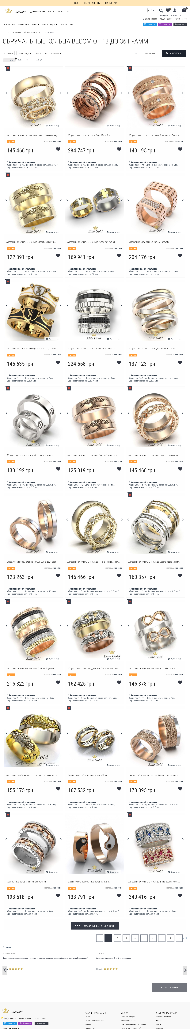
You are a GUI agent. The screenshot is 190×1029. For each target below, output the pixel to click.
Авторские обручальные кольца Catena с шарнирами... (154, 561)
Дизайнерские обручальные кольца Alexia (87, 775)
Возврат (159, 1021)
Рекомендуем (48, 24)
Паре (34, 24)
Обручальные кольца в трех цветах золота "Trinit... (152, 348)
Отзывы (51, 12)
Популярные (150, 53)
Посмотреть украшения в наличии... (95, 3)
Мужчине (22, 24)
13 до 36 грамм (48, 32)
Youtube (183, 15)
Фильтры (175, 53)
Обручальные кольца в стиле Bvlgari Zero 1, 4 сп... (91, 135)
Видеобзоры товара (128, 1021)
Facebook (174, 15)
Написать (151, 24)
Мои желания (58, 148)
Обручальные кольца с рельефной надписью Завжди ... (154, 135)
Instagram (164, 15)
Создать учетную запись (94, 1021)
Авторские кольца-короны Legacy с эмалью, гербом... (32, 348)
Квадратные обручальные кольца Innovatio (148, 241)
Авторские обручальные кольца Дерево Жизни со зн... (93, 455)
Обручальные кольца (32, 32)
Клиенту (59, 12)
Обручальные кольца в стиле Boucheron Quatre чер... (92, 348)
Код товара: (48, 141)
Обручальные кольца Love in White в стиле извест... (30, 455)
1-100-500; (181, 19)
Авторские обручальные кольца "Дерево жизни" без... (32, 241)
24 (134, 53)
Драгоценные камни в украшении (133, 1024)
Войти (87, 1017)
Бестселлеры (67, 24)
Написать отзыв (169, 987)
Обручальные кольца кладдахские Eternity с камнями (92, 668)
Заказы (88, 1024)
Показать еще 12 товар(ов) (98, 925)
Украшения (16, 32)
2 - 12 (185, 938)
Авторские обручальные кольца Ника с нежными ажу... (32, 135)
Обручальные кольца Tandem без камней (26, 881)
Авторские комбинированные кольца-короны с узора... (32, 775)
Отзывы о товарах (128, 1017)
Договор (159, 1024)
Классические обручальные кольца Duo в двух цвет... (32, 561)
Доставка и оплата (37, 12)
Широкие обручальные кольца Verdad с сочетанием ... (154, 775)
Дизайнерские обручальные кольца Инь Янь (88, 881)
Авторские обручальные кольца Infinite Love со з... (152, 668)
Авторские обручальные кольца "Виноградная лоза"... (154, 881)
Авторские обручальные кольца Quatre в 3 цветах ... (31, 668)
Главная (6, 32)
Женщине (8, 24)
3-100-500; (151, 19)
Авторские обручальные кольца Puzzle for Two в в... (92, 241)
